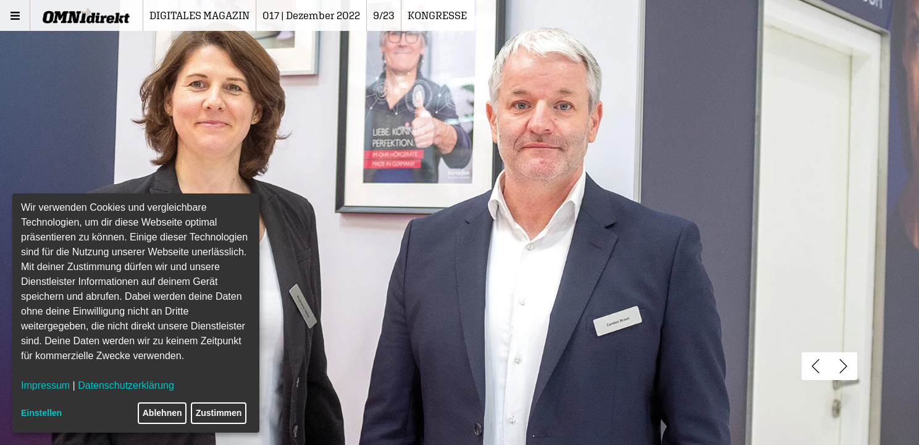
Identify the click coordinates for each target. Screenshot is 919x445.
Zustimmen (219, 413)
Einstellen (41, 413)
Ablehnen (162, 413)
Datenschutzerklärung (126, 385)
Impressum (45, 385)
